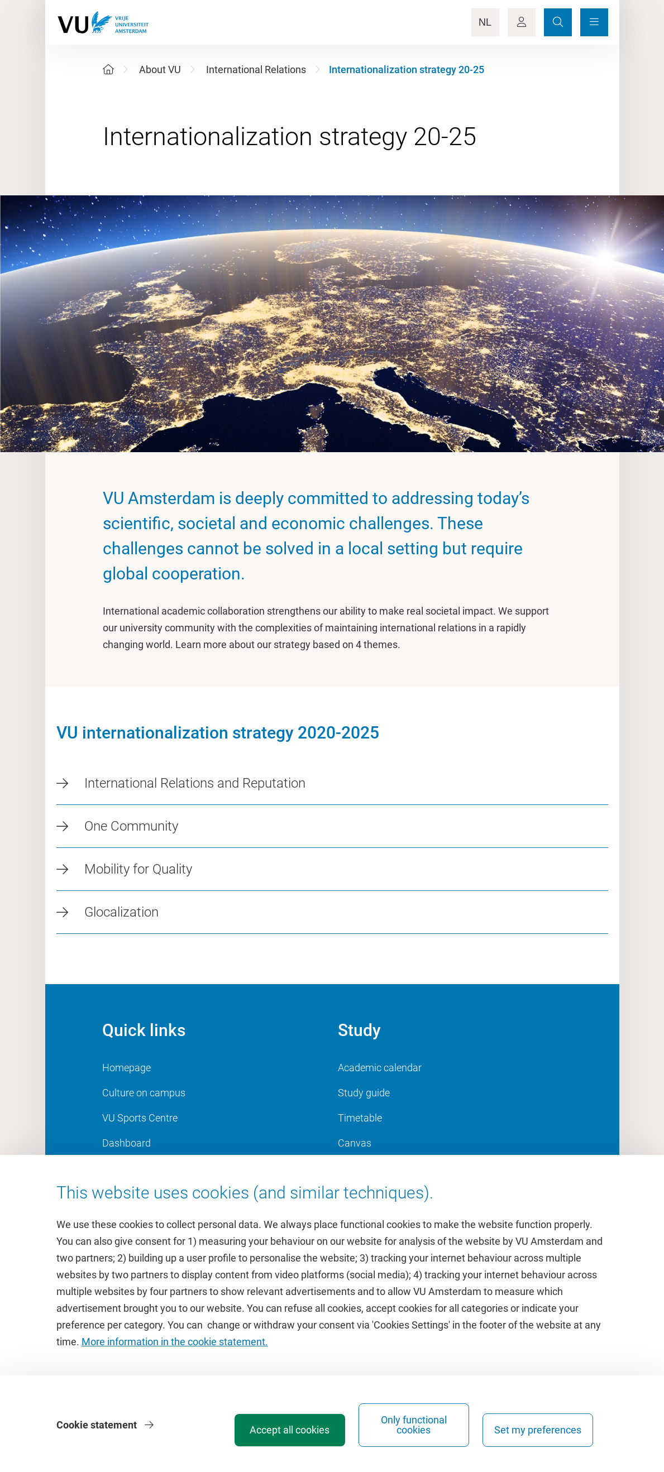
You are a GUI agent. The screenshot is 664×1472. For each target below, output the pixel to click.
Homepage (126, 1067)
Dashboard (126, 1143)
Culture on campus (143, 1093)
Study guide (364, 1093)
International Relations (256, 69)
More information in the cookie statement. (175, 1342)
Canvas (354, 1143)
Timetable (360, 1118)
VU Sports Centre (140, 1118)
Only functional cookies (420, 1425)
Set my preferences (544, 1430)
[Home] (108, 69)
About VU (160, 69)
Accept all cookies (296, 1430)
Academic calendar (380, 1067)
